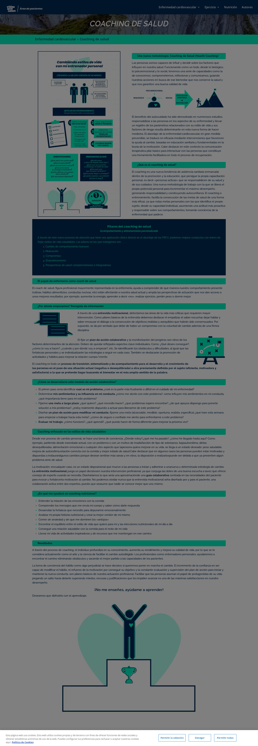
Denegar (200, 737)
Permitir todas (225, 737)
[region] (129, 738)
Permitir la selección (172, 737)
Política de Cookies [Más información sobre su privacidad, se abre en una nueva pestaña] (23, 742)
